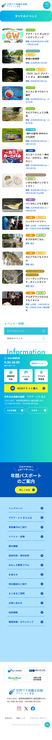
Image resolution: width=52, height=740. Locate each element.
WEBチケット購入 (27, 388)
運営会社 (8, 718)
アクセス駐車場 (41, 377)
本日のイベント (15, 338)
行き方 (34, 410)
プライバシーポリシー (38, 718)
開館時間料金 (10, 377)
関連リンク (20, 718)
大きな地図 (11, 410)
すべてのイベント (16, 331)
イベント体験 (26, 378)
